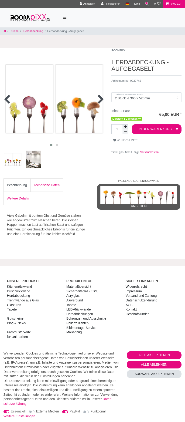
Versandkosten (149, 152)
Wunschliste (125, 140)
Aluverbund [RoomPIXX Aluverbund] (74, 300)
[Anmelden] (87, 4)
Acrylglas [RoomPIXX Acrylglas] (73, 295)
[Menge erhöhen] (125, 126)
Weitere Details (18, 198)
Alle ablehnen (154, 364)
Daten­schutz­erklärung (141, 300)
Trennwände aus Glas (23, 300)
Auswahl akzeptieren (154, 374)
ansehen (138, 197)
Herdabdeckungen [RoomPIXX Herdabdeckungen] (79, 314)
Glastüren (14, 305)
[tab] (17, 185)
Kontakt (131, 309)
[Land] (127, 4)
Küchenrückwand (19, 286)
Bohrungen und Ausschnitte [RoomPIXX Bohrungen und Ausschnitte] (86, 318)
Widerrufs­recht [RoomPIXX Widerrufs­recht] (136, 286)
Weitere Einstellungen (19, 416)
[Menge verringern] (125, 131)
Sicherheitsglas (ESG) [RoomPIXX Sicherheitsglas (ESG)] (82, 291)
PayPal (75, 411)
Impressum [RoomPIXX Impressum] (134, 291)
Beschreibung (17, 185)
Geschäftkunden (137, 314)
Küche (14, 31)
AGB (129, 305)
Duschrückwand (18, 291)
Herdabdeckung (33, 31)
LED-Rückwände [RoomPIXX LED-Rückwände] (78, 309)
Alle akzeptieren (154, 355)
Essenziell (18, 411)
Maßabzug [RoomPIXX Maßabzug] (74, 332)
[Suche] (147, 4)
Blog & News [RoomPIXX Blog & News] (16, 323)
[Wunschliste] (157, 4)
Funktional (98, 411)
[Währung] (137, 4)
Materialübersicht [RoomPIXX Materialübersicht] (78, 286)
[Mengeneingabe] (117, 129)
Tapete (12, 309)
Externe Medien (47, 411)
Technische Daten (47, 185)
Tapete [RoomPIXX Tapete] (71, 305)
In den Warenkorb (158, 129)
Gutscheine (15, 318)
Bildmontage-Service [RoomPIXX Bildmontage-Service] (81, 328)
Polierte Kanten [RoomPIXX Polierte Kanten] (77, 323)
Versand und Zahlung (141, 295)
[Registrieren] (110, 4)
